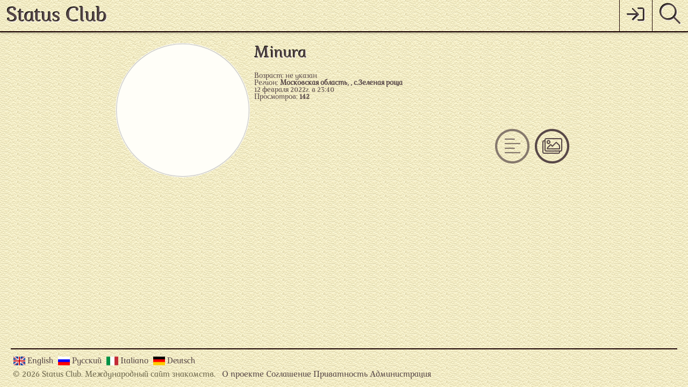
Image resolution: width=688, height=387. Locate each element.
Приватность (340, 375)
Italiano (135, 361)
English (41, 361)
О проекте (243, 375)
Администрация (400, 375)
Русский (88, 361)
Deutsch (181, 361)
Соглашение (288, 375)
